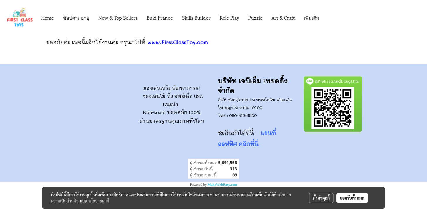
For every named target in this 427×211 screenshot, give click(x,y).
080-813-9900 (243, 115)
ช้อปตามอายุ (76, 17)
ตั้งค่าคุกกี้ (321, 197)
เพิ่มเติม (311, 17)
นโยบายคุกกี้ (99, 200)
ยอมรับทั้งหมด (352, 197)
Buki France (160, 17)
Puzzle (255, 17)
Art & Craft (283, 17)
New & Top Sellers (118, 17)
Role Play (229, 17)
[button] (332, 18)
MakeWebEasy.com (222, 185)
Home (47, 17)
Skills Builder (196, 17)
